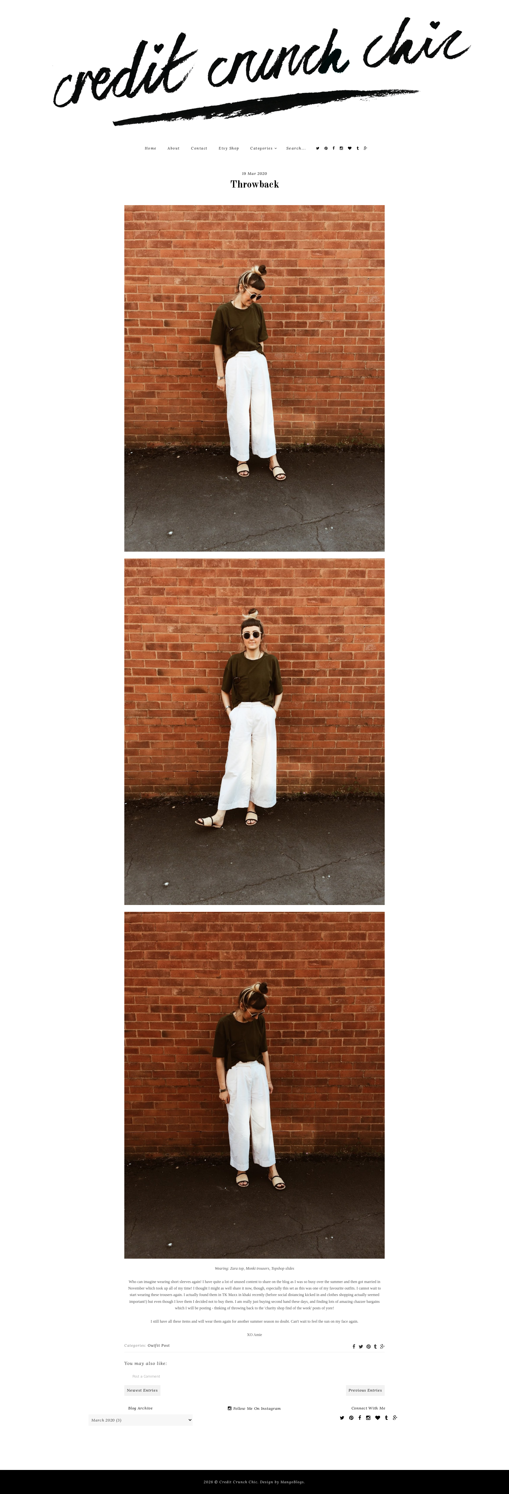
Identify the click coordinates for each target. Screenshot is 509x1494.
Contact (199, 148)
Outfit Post (159, 1345)
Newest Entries (142, 1390)
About (174, 148)
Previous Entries (365, 1390)
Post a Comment (146, 1376)
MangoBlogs (292, 1482)
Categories (263, 148)
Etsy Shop (229, 148)
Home (151, 148)
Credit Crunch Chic (238, 1482)
